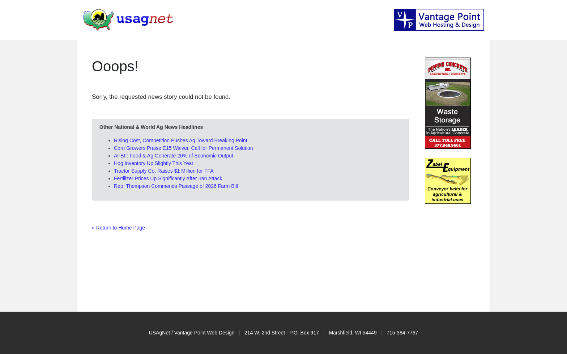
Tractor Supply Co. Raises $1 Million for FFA (164, 171)
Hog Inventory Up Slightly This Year (153, 163)
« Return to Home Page (118, 228)
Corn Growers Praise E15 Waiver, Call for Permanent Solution (183, 148)
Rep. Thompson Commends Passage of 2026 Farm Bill (176, 186)
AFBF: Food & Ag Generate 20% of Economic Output (173, 156)
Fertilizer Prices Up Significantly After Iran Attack (168, 178)
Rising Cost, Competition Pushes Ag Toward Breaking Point (180, 140)
